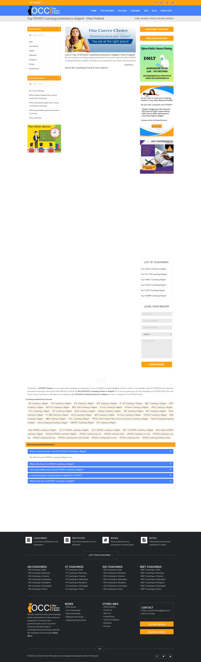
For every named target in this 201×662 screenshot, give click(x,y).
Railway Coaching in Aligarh (109, 411)
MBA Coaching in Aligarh (56, 419)
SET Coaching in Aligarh (106, 423)
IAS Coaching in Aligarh (38, 403)
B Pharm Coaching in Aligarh (137, 407)
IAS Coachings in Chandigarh (40, 586)
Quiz (146, 11)
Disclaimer (107, 623)
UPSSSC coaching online (114, 434)
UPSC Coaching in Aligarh (161, 407)
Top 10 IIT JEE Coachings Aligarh (154, 274)
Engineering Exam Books (76, 620)
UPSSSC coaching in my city (138, 434)
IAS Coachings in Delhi (37, 570)
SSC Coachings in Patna (113, 589)
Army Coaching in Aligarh (81, 415)
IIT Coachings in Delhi (74, 570)
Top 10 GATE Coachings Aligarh (153, 285)
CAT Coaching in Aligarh (133, 411)
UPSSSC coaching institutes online (156, 438)
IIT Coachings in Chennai (76, 576)
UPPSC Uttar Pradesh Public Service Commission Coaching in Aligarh (120, 419)
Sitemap (106, 626)
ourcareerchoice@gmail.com (158, 611)
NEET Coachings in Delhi (150, 570)
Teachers (135, 11)
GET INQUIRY (35, 3)
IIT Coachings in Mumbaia (76, 573)
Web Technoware (91, 656)
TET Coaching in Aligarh (62, 411)
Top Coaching (107, 11)
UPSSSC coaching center (129, 438)
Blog (154, 11)
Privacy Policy (108, 617)
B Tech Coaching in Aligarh (111, 407)
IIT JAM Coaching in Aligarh (57, 415)
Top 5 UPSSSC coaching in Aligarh (106, 430)
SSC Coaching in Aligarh (107, 403)
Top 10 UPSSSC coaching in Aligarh (74, 430)
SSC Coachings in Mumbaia (114, 573)
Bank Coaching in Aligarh (85, 411)
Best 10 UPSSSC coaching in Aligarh (138, 430)
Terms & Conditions (111, 620)
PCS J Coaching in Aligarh (79, 419)
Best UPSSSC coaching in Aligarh (42, 430)
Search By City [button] (35, 29)
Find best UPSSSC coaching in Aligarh (61, 434)
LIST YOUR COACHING (100, 555)
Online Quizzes (109, 607)
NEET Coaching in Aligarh (155, 403)
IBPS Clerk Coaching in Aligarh (84, 407)
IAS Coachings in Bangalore (39, 583)
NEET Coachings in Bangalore (153, 583)
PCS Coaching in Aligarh (61, 403)
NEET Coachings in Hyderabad (153, 579)
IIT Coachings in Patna (75, 589)
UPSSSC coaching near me (90, 434)
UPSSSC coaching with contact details (73, 438)
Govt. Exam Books (73, 610)
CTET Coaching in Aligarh (39, 411)
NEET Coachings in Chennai (152, 576)
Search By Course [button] (36, 78)
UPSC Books (71, 607)
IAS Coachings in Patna (37, 589)
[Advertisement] (157, 216)
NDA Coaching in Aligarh (105, 415)
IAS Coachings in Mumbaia (39, 573)
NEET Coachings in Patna (151, 589)
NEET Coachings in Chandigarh (153, 586)
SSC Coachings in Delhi (112, 570)
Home (93, 11)
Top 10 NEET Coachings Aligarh (153, 280)
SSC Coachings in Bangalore (114, 583)
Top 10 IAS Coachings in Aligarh (153, 269)
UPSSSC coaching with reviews (104, 438)
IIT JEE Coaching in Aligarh (131, 403)
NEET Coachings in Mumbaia (152, 573)
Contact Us (107, 610)
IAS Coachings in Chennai (38, 576)
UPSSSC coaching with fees (44, 438)
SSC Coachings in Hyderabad (115, 579)
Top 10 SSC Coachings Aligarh (153, 290)
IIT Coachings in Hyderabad (77, 579)
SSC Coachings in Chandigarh (115, 586)
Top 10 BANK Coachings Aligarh (153, 296)
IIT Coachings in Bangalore (76, 583)
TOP (99, 649)
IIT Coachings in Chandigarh (77, 586)
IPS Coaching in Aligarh (84, 403)
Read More (129, 65)
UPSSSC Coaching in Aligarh (155, 415)
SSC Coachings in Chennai (114, 576)
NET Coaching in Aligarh (156, 411)
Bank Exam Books (73, 613)
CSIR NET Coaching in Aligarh (82, 423)
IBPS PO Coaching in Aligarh (57, 407)
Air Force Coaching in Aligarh (129, 415)
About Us (107, 613)
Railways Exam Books (75, 617)
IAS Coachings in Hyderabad (39, 579)
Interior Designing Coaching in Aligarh (53, 423)
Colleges (122, 11)
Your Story (166, 11)
